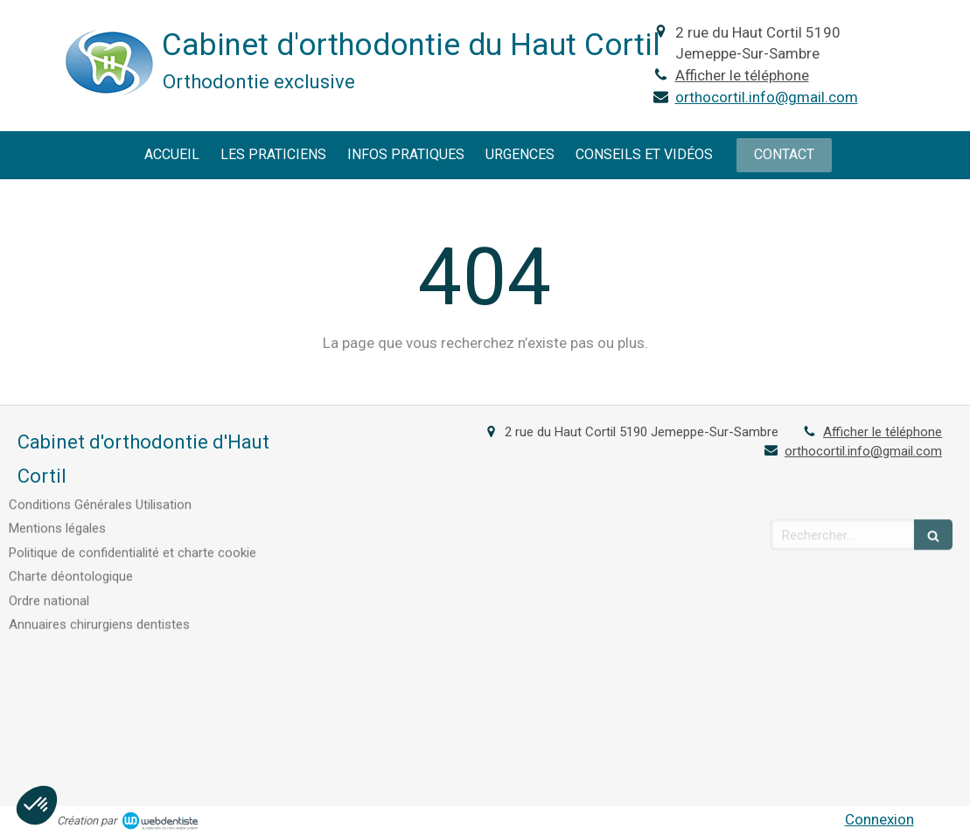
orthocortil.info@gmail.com (766, 97)
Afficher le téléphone (742, 75)
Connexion (879, 819)
